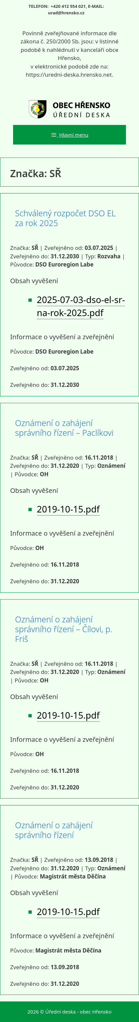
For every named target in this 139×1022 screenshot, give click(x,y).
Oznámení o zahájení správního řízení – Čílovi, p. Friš (63, 629)
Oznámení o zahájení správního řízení (54, 829)
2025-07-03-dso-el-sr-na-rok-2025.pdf (81, 306)
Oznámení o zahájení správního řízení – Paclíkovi (64, 427)
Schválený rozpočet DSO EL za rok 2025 (65, 217)
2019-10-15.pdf (68, 509)
